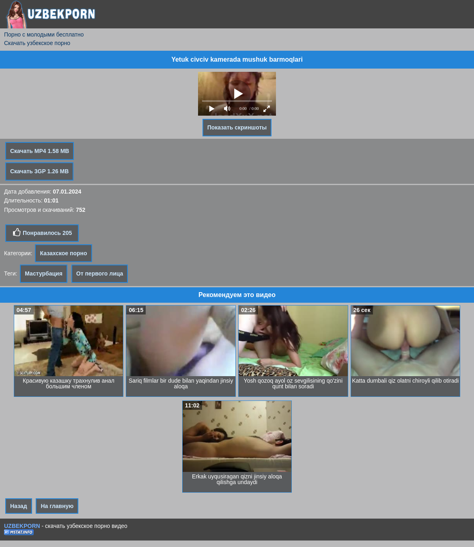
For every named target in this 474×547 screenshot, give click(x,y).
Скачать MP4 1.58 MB (39, 151)
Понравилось (42, 232)
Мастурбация (43, 273)
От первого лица (99, 273)
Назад (18, 506)
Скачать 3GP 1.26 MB (39, 171)
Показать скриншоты (237, 127)
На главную (57, 506)
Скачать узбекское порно (37, 43)
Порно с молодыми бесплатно (44, 34)
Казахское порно (63, 253)
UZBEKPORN (22, 526)
